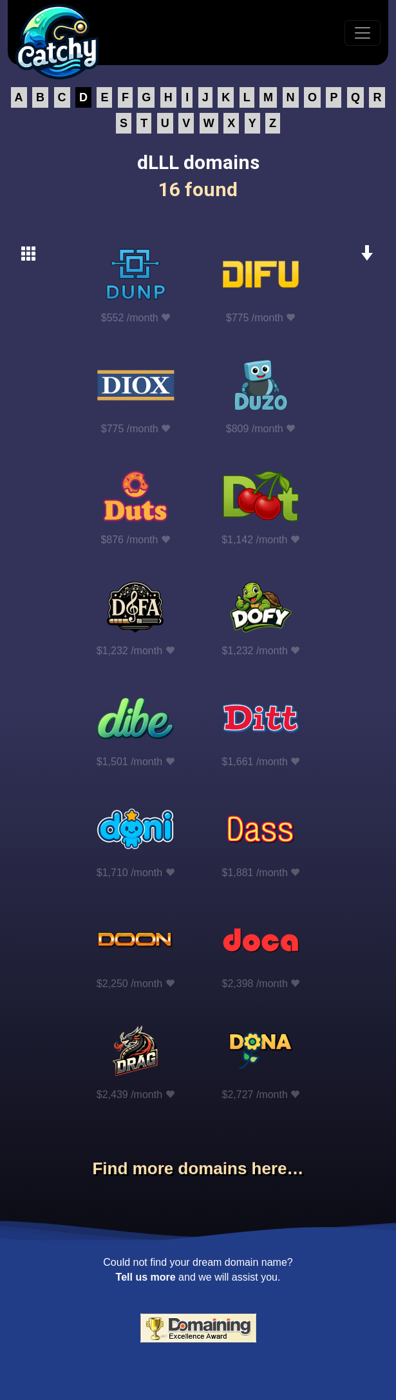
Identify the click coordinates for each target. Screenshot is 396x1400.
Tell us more (146, 1277)
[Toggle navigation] (362, 33)
